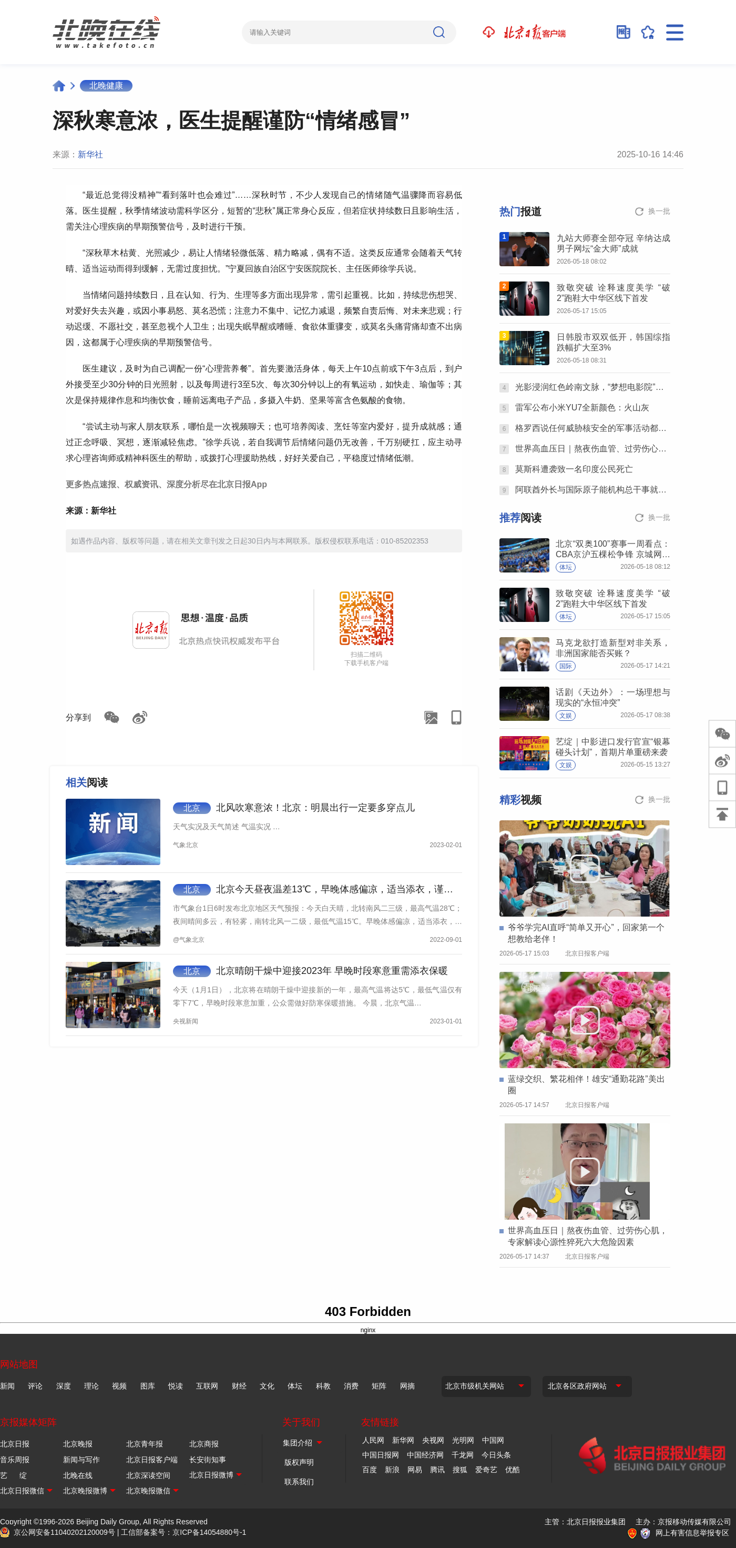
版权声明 (299, 1462)
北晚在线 (78, 1475)
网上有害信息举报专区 (692, 1533)
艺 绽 (13, 1475)
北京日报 (14, 1444)
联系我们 (299, 1481)
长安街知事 (207, 1459)
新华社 (90, 154)
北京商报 (204, 1444)
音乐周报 (14, 1459)
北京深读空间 (148, 1475)
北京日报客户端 (152, 1459)
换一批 (659, 211)
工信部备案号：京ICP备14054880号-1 (183, 1532)
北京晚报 (78, 1444)
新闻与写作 (81, 1459)
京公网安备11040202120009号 (64, 1532)
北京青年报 (144, 1444)
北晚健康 (106, 85)
